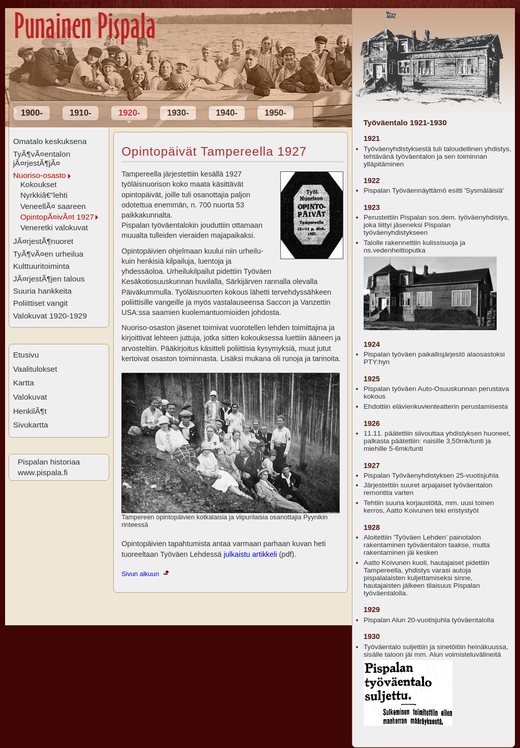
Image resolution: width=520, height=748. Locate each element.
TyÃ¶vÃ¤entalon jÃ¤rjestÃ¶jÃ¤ (42, 158)
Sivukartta (30, 424)
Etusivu (26, 354)
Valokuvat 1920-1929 (50, 315)
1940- (227, 113)
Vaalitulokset (35, 369)
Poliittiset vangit (40, 303)
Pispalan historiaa (49, 461)
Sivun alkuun (140, 574)
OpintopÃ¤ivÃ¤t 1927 (57, 216)
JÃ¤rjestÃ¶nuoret (43, 241)
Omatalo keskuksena (50, 141)
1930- (178, 113)
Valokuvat (30, 397)
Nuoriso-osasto (39, 175)
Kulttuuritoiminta (41, 266)
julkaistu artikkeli (250, 554)
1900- (32, 113)
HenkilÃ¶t (30, 411)
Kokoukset (38, 184)
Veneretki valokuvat (54, 227)
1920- (129, 113)
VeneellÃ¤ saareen (53, 206)
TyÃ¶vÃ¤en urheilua (48, 254)
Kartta (23, 382)
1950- (275, 113)
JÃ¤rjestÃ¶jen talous (49, 278)
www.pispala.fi (43, 472)
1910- (80, 113)
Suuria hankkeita (42, 291)
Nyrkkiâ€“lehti (44, 195)
